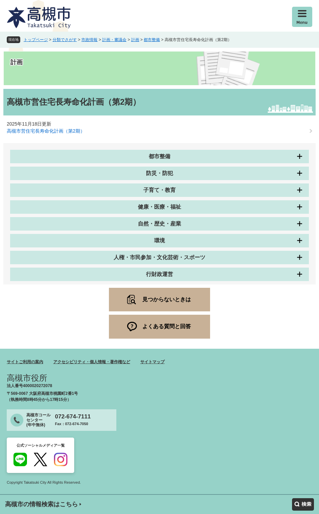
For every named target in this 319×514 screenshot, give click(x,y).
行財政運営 (159, 274)
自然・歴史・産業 (159, 224)
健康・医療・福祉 (159, 207)
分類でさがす (65, 39)
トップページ (36, 39)
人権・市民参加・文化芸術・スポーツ (159, 257)
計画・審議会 (114, 39)
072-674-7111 (73, 416)
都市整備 (152, 39)
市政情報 (89, 39)
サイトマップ (152, 361)
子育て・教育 (159, 190)
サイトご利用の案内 (25, 361)
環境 (159, 240)
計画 (135, 39)
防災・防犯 (159, 173)
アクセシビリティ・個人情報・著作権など (91, 361)
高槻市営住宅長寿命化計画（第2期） (46, 131)
